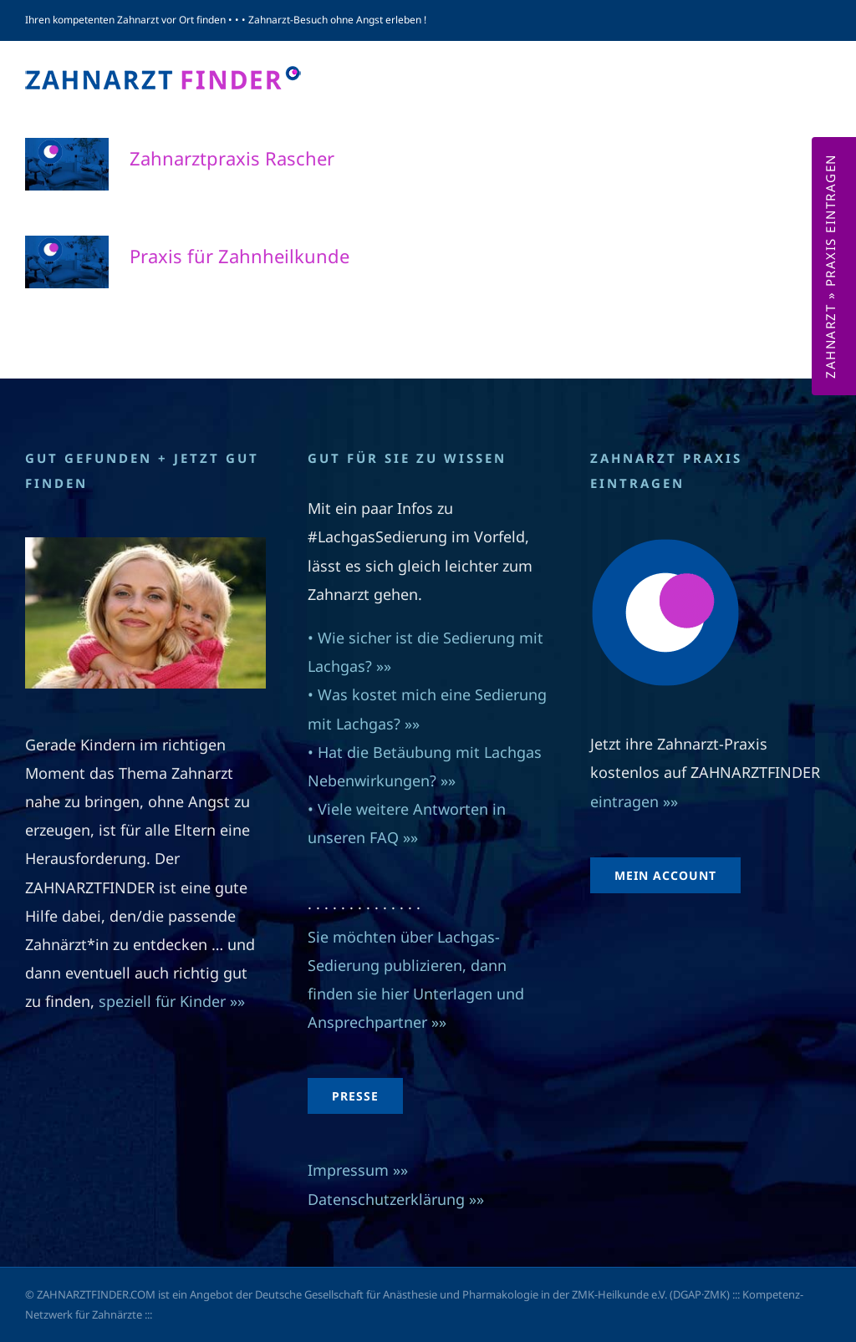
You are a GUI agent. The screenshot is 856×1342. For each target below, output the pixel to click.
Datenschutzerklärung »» (396, 1199)
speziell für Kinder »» (174, 1001)
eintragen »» (634, 801)
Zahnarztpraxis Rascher (232, 157)
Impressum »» (358, 1170)
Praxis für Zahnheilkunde (239, 255)
